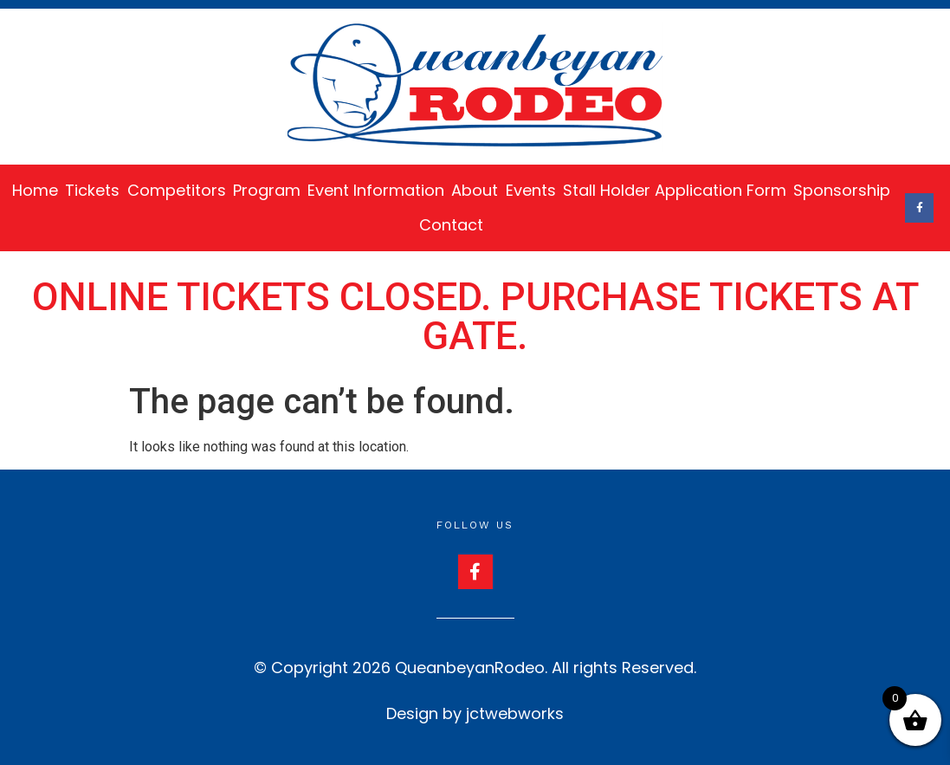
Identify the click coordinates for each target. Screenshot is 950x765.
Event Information (375, 190)
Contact (451, 225)
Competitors (176, 190)
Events (531, 190)
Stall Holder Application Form (674, 190)
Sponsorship (841, 190)
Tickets (92, 190)
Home (35, 190)
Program (267, 190)
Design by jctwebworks (475, 713)
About (474, 190)
